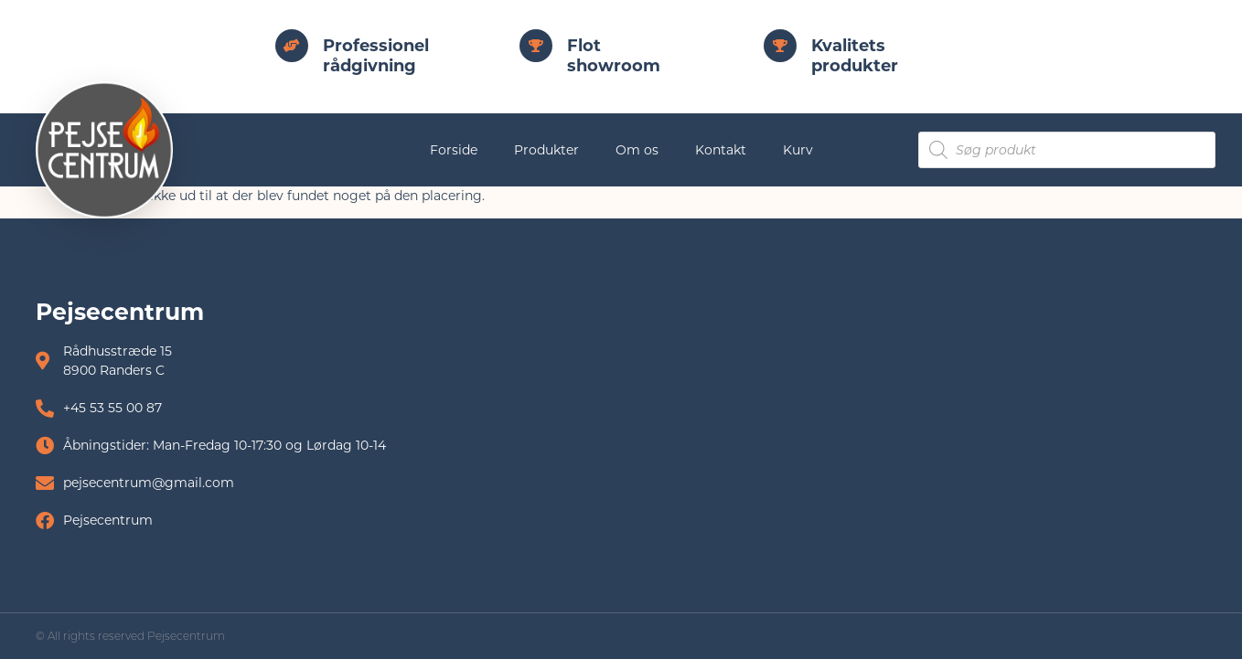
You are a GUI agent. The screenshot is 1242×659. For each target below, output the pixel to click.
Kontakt (720, 150)
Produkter (546, 150)
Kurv (798, 150)
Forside (453, 150)
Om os (637, 150)
